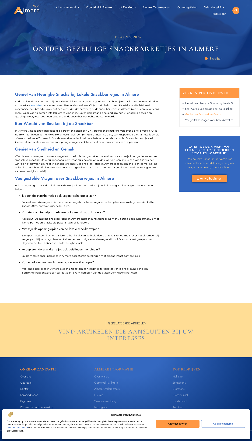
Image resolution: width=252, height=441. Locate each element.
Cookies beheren (223, 423)
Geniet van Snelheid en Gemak (203, 114)
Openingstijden (187, 7)
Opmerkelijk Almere (99, 7)
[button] (235, 10)
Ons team (25, 383)
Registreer (219, 14)
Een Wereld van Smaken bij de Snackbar (209, 109)
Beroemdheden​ (29, 395)
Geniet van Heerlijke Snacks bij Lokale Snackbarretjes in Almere (210, 103)
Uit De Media (127, 7)
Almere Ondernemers (156, 7)
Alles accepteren (177, 423)
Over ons (25, 376)
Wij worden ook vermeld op (37, 407)
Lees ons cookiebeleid (17, 427)
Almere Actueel (67, 7)
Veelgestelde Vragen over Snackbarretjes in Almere (210, 120)
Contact (24, 389)
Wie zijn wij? (214, 7)
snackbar (36, 105)
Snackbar (216, 58)
